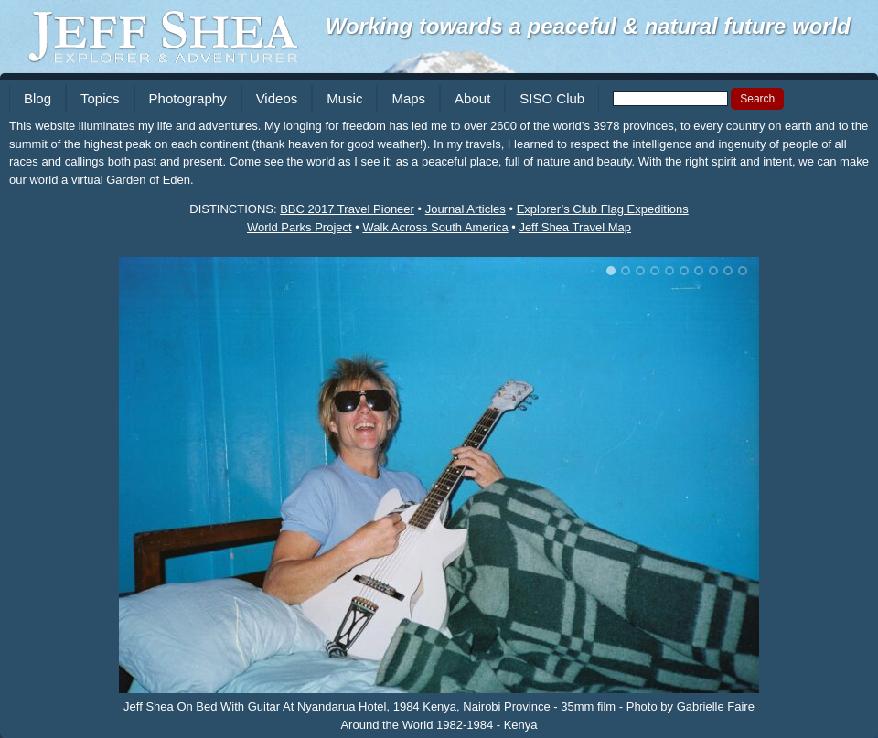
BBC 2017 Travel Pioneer (347, 209)
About (472, 98)
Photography (188, 98)
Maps (408, 98)
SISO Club (551, 98)
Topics (100, 98)
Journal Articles (465, 209)
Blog (37, 98)
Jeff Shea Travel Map (575, 227)
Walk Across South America (435, 227)
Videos (277, 98)
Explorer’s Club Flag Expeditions (603, 209)
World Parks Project (299, 227)
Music (344, 98)
